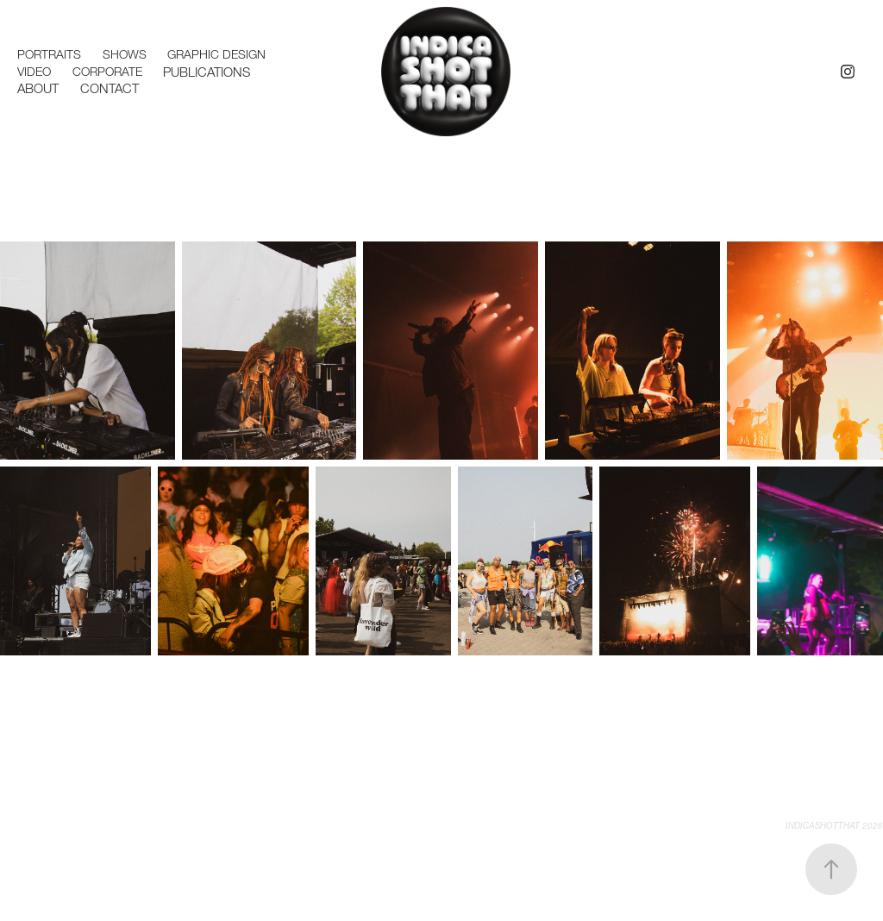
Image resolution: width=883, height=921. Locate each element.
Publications (206, 72)
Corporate (107, 71)
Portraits (49, 54)
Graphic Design (216, 54)
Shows (125, 54)
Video (34, 71)
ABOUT (38, 88)
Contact (109, 88)
